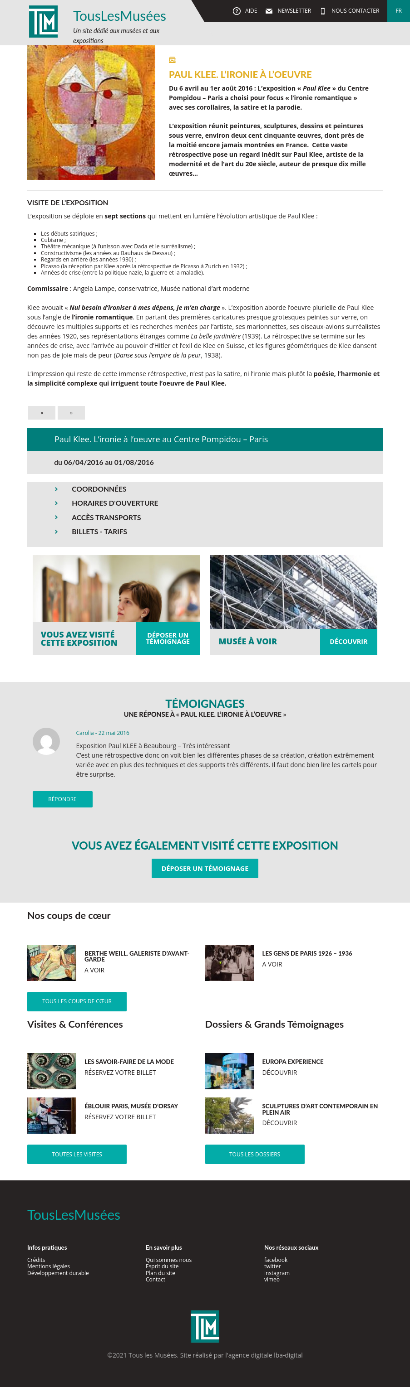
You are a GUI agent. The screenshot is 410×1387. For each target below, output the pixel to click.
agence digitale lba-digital (265, 1355)
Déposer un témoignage (205, 868)
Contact (155, 1279)
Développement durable (58, 1273)
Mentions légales (48, 1266)
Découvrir (348, 641)
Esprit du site (162, 1266)
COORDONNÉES (99, 489)
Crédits (36, 1260)
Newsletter (293, 10)
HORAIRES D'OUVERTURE (115, 503)
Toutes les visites (77, 1154)
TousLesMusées (119, 15)
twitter (272, 1266)
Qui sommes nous (169, 1260)
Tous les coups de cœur (77, 1001)
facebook (275, 1260)
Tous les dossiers (254, 1154)
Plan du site (160, 1273)
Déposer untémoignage (168, 638)
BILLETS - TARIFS (99, 531)
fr (398, 10)
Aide (250, 10)
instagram (277, 1273)
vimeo (272, 1279)
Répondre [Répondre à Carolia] (62, 799)
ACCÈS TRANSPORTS (106, 517)
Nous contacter (354, 10)
